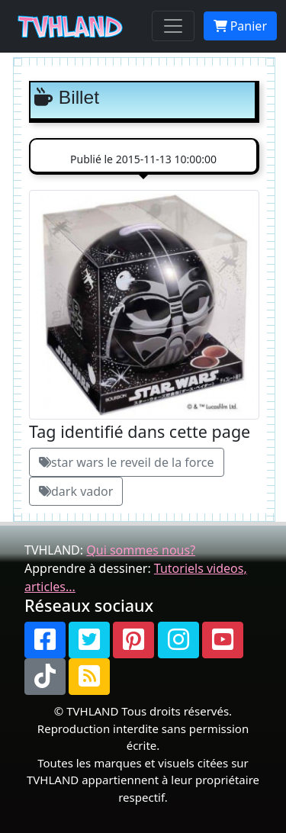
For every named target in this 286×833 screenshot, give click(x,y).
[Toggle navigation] (173, 26)
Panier (240, 26)
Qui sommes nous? (140, 550)
